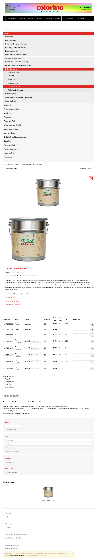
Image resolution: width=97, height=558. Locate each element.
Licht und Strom (9, 133)
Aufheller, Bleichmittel (15, 90)
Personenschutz (9, 145)
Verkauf (7, 379)
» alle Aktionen (9, 462)
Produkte (22, 18)
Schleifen (7, 141)
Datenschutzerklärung (12, 545)
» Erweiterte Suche (73, 25)
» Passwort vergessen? (11, 452)
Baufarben (9, 37)
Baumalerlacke (10, 40)
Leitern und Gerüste (11, 129)
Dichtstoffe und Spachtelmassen (15, 137)
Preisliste (8, 527)
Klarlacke (11, 79)
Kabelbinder (8, 157)
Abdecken (7, 117)
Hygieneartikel (9, 153)
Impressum (8, 513)
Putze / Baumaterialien (12, 109)
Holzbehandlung (11, 69)
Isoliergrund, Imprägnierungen (16, 44)
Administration (9, 381)
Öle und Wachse (14, 87)
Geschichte (8, 384)
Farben (6, 33)
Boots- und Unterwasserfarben (16, 55)
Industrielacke (13, 83)
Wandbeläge (8, 105)
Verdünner (7, 113)
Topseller (39, 18)
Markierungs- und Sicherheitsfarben (18, 65)
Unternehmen (11, 18)
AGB (6, 516)
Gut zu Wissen (68, 18)
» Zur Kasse (86, 25)
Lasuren (11, 76)
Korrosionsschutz (11, 51)
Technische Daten (11, 396)
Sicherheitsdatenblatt (12, 301)
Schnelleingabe (10, 524)
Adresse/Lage (9, 387)
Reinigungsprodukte (11, 149)
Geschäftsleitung (8, 376)
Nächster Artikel (86, 169)
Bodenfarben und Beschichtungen (17, 62)
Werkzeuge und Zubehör (13, 125)
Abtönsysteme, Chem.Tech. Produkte (18, 97)
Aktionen (31, 18)
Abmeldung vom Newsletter (14, 538)
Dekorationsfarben (11, 94)
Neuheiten (49, 18)
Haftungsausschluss (11, 548)
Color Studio (80, 18)
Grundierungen (13, 72)
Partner (57, 18)
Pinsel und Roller (10, 121)
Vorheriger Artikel (11, 169)
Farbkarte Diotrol (10, 297)
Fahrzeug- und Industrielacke (15, 47)
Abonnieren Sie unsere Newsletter (16, 534)
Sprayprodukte (10, 101)
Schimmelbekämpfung (13, 58)
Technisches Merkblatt (12, 304)
